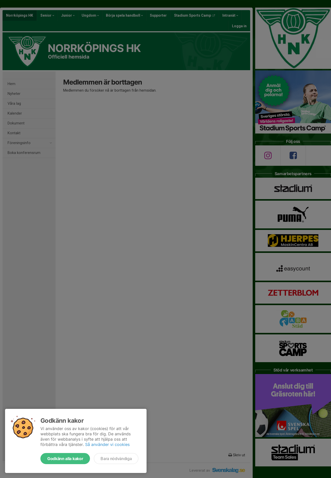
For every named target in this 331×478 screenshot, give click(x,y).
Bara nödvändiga (116, 458)
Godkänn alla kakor (65, 458)
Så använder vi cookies (107, 444)
